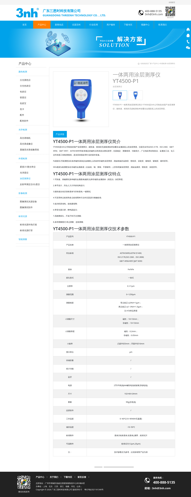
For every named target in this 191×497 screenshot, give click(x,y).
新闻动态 (59, 24)
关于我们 (54, 477)
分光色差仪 (25, 85)
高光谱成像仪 (26, 143)
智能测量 (23, 239)
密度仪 (23, 97)
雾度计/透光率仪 (28, 166)
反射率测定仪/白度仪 (30, 184)
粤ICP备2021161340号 (93, 489)
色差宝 (23, 103)
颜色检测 (23, 71)
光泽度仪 (24, 172)
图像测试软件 (26, 207)
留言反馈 (82, 477)
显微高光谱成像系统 (29, 149)
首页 (24, 24)
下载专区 (128, 24)
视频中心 (145, 24)
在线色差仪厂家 (146, 63)
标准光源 (23, 216)
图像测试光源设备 (28, 201)
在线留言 (172, 2)
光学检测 (23, 129)
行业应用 (93, 24)
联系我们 (162, 24)
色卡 (22, 109)
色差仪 (23, 91)
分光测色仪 (25, 80)
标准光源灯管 (26, 230)
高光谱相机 (25, 137)
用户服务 (111, 24)
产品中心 (42, 24)
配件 (22, 114)
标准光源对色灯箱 (28, 224)
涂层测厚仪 (25, 178)
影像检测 (23, 193)
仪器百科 (76, 24)
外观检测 (23, 158)
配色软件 (24, 120)
